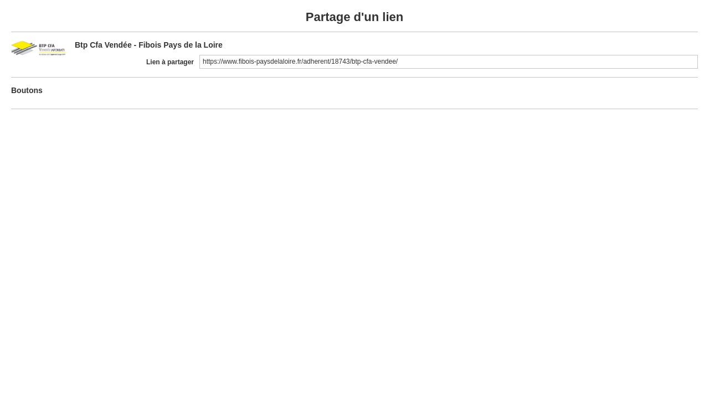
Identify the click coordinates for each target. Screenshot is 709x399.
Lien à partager (170, 62)
